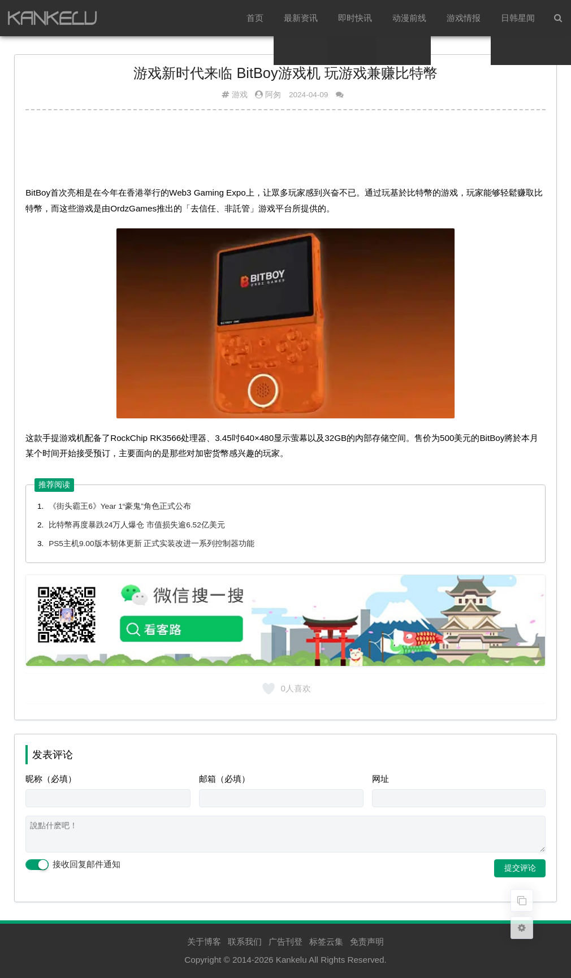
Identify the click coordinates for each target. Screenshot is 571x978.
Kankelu (291, 959)
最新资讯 (301, 18)
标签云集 (326, 941)
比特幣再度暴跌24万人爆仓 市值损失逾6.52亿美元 (137, 525)
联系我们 (245, 941)
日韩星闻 (518, 18)
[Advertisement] (285, 146)
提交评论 (520, 867)
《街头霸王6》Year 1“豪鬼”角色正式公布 (120, 506)
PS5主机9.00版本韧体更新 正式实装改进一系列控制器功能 (151, 543)
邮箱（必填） (224, 779)
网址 (380, 779)
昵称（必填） (50, 779)
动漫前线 (409, 18)
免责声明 (367, 941)
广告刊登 (285, 941)
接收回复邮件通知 (72, 865)
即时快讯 (355, 18)
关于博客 (204, 941)
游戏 (240, 94)
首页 (254, 18)
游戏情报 (464, 18)
